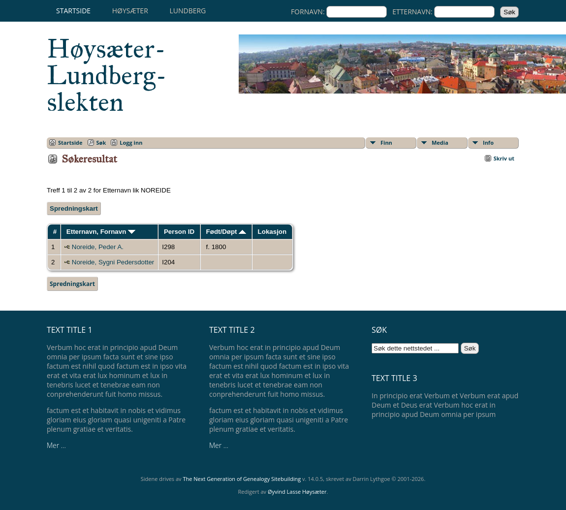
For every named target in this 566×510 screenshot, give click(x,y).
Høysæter (130, 10)
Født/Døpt (226, 231)
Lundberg (187, 10)
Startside (73, 10)
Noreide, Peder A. (98, 247)
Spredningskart (74, 208)
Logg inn (131, 142)
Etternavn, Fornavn (100, 231)
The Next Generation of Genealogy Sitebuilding (242, 478)
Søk (101, 142)
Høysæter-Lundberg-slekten (107, 75)
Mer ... (56, 445)
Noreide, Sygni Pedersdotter (113, 262)
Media (440, 142)
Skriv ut (504, 158)
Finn (386, 142)
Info (488, 142)
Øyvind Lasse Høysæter (297, 491)
